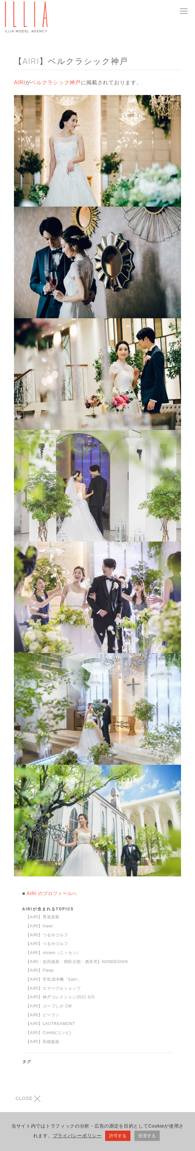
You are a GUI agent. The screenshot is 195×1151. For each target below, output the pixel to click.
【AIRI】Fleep (40, 970)
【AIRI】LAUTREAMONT (50, 1023)
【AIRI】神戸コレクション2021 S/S (60, 997)
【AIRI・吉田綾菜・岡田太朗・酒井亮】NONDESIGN (77, 961)
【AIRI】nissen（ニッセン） (53, 952)
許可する (117, 1137)
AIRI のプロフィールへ (52, 893)
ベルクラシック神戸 (56, 82)
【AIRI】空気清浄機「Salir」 (54, 979)
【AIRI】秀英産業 (43, 917)
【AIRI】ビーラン (43, 1015)
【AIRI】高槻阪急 (43, 1041)
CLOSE (28, 1098)
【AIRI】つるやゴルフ (47, 935)
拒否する (147, 1137)
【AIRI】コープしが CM (49, 1006)
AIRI (19, 82)
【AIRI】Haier (39, 926)
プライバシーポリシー (77, 1137)
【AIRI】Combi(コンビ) (48, 1032)
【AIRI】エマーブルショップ (53, 988)
